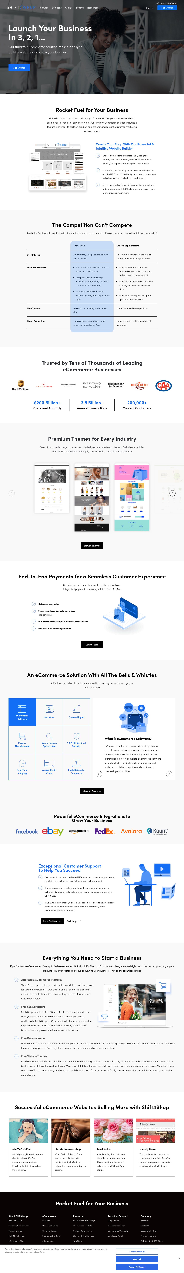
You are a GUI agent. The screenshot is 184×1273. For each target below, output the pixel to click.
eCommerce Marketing (83, 1225)
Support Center (114, 1220)
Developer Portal (115, 1235)
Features (43, 7)
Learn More (92, 644)
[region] (92, 1259)
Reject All (137, 1259)
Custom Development (82, 1230)
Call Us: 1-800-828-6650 (152, 1240)
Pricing (80, 7)
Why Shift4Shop (15, 1220)
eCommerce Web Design (84, 1220)
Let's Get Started (52, 921)
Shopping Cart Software (19, 1225)
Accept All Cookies (137, 1266)
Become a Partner (149, 1230)
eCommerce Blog (16, 1240)
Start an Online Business (83, 1235)
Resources (92, 7)
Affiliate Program (148, 1235)
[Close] (179, 1258)
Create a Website (49, 1230)
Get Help (72, 921)
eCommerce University (118, 1230)
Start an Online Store (51, 1235)
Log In (149, 7)
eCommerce (47, 1240)
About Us (145, 1220)
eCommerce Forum (116, 1225)
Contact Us (145, 1225)
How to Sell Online (50, 1225)
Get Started (167, 7)
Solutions (57, 7)
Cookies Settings (137, 1251)
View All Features (92, 791)
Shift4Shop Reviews (17, 1235)
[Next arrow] (172, 493)
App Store (77, 1240)
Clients (69, 7)
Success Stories (15, 1230)
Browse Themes (92, 545)
